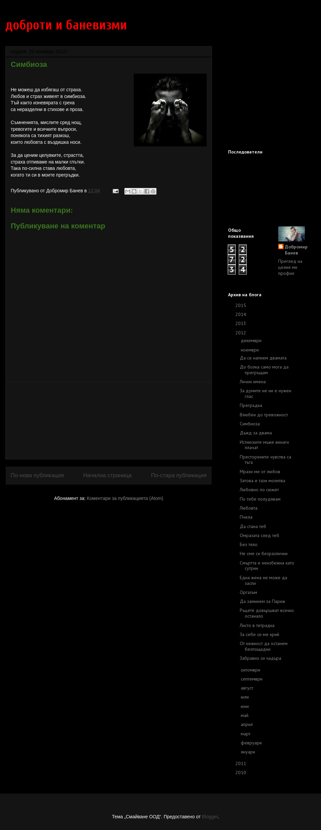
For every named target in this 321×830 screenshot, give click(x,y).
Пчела (246, 517)
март (246, 734)
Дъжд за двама (256, 433)
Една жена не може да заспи (263, 580)
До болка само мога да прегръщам (264, 370)
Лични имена (253, 382)
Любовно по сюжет (259, 490)
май (245, 715)
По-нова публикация (37, 475)
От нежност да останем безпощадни (264, 646)
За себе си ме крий (259, 634)
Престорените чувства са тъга (265, 459)
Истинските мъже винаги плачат (264, 445)
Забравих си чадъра (260, 658)
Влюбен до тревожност (264, 415)
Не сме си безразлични (264, 553)
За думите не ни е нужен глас (265, 393)
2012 (241, 333)
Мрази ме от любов (260, 472)
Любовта (248, 508)
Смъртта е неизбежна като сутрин (267, 566)
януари (248, 752)
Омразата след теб (259, 535)
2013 (241, 323)
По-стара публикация (179, 475)
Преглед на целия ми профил (290, 267)
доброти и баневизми (66, 25)
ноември (250, 350)
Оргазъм (248, 592)
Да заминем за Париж (262, 601)
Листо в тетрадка (257, 625)
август (247, 688)
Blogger (210, 816)
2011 (241, 763)
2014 (241, 314)
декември (252, 340)
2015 (241, 305)
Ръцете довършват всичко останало (267, 613)
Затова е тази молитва (262, 481)
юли (245, 697)
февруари (252, 743)
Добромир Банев (296, 250)
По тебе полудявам (260, 499)
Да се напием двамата (263, 358)
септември (252, 679)
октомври (251, 670)
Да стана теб (253, 526)
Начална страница (107, 475)
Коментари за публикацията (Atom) (125, 498)
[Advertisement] (108, 420)
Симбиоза (250, 424)
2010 (241, 772)
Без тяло (248, 544)
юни (245, 706)
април (247, 724)
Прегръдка (251, 405)
